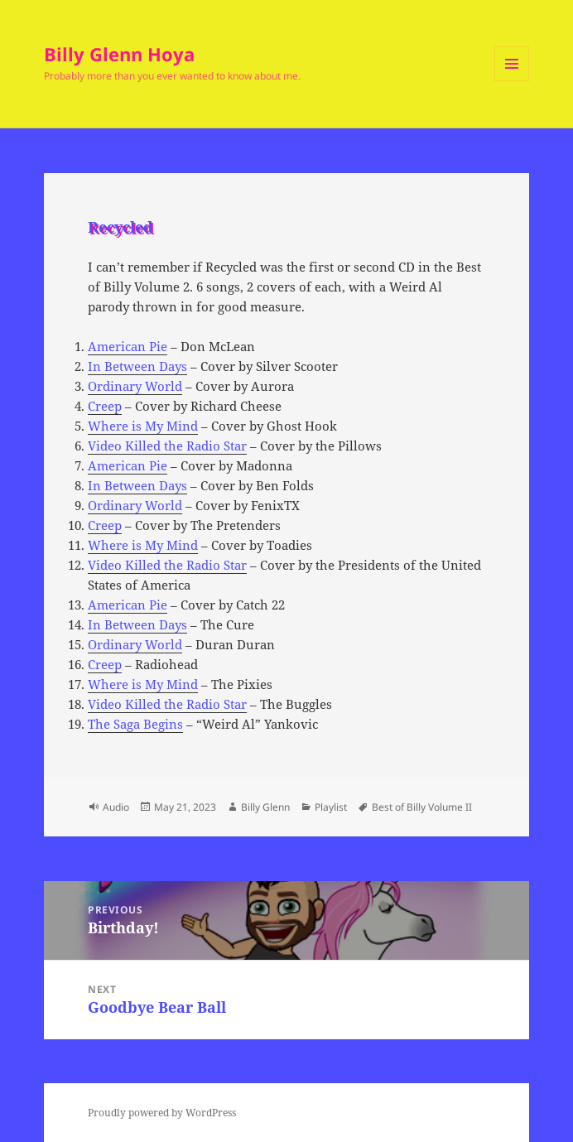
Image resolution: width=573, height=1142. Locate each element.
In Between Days (137, 366)
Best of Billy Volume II (422, 807)
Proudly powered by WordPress (162, 1113)
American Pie (127, 346)
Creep (105, 406)
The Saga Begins (135, 724)
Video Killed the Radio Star (167, 445)
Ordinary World (135, 386)
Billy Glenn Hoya (119, 53)
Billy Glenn (265, 807)
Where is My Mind (143, 425)
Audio (116, 807)
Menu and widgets (512, 80)
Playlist (331, 807)
